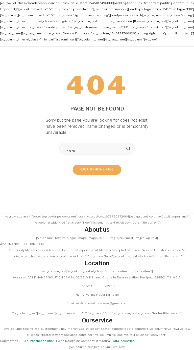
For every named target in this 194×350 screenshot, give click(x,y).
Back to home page (97, 169)
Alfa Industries (124, 341)
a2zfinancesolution (41, 341)
